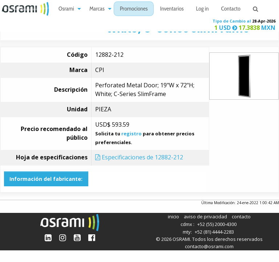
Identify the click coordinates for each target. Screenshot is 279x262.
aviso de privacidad (205, 216)
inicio (173, 216)
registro (131, 133)
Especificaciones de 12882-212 (139, 157)
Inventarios (171, 9)
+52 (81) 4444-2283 (214, 232)
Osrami (66, 9)
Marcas (97, 9)
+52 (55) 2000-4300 (216, 224)
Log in (202, 9)
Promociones (134, 9)
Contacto (230, 9)
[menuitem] (67, 9)
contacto (241, 216)
